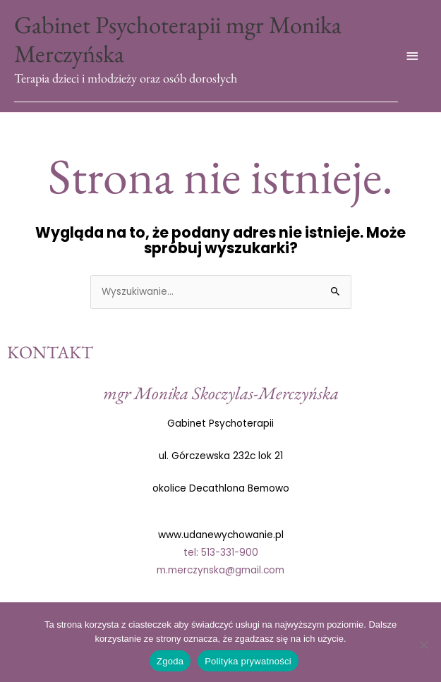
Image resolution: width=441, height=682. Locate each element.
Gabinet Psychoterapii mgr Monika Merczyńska (178, 39)
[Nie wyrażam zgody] (423, 645)
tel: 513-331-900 (220, 552)
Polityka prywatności (248, 661)
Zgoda (170, 661)
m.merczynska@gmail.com (220, 570)
